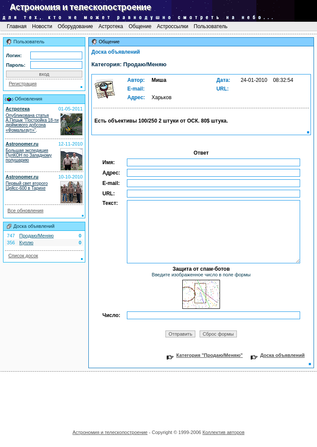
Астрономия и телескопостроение (109, 432)
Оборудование (75, 26)
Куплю (26, 242)
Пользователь (210, 26)
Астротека (110, 26)
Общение (140, 26)
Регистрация (22, 83)
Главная (16, 26)
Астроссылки (172, 26)
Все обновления (25, 210)
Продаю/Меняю (36, 235)
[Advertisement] (158, 397)
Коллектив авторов (223, 432)
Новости (42, 26)
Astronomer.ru (22, 143)
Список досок (23, 255)
